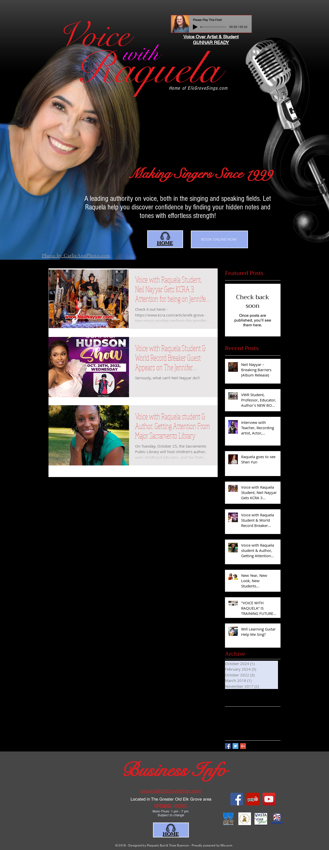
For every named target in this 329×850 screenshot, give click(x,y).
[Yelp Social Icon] (252, 799)
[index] (261, 818)
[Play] (195, 26)
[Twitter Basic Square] (235, 746)
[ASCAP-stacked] (277, 818)
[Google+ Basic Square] (243, 746)
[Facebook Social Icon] (236, 799)
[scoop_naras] (244, 818)
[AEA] (228, 818)
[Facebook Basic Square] (228, 746)
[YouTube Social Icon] (269, 799)
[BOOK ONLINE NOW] (219, 239)
